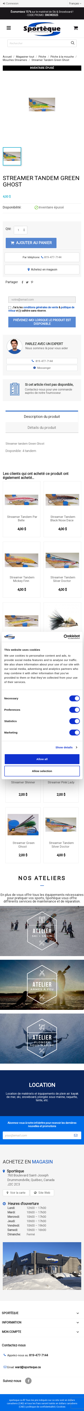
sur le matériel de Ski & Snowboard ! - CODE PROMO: (42, 13)
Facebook (28, 1381)
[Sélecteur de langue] (75, 3)
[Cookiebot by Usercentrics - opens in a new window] (63, 636)
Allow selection (42, 771)
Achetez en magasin (42, 269)
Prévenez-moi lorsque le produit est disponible (42, 322)
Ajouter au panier (31, 243)
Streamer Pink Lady (61, 782)
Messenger (42, 368)
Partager (22, 283)
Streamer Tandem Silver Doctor (62, 579)
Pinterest (32, 283)
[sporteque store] (42, 1266)
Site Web (44, 1192)
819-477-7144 (42, 361)
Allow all (42, 758)
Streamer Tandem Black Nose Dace (62, 518)
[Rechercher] (42, 43)
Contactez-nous (14, 1345)
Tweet (27, 283)
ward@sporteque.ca (28, 1367)
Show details (64, 747)
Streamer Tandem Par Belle (22, 518)
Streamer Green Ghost (24, 844)
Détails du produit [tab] (42, 427)
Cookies (60, 1406)
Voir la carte (17, 1192)
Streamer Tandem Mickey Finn (22, 579)
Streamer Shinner (23, 782)
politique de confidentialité (40, 1406)
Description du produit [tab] (42, 416)
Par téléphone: (42, 257)
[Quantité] (18, 230)
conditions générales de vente (40, 307)
